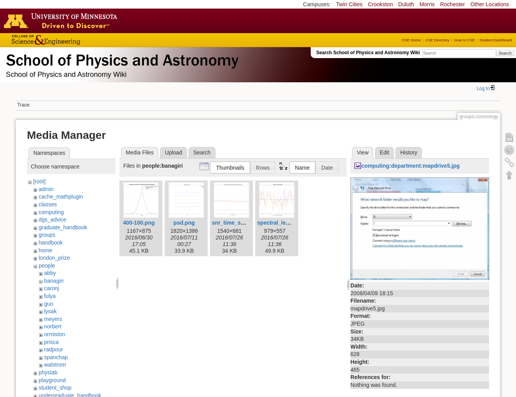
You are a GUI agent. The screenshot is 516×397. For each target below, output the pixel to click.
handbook (51, 242)
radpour (53, 349)
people (47, 265)
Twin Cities (349, 4)
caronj (51, 288)
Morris (427, 4)
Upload (173, 152)
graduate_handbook (63, 227)
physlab (48, 372)
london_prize (54, 258)
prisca (51, 342)
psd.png (184, 223)
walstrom (55, 365)
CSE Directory (437, 40)
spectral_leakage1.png (286, 223)
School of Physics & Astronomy (121, 58)
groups (47, 235)
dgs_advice (52, 219)
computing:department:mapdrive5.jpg (410, 166)
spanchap (56, 357)
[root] (39, 181)
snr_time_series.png (238, 223)
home (45, 250)
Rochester (452, 4)
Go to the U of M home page (62, 21)
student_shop (55, 388)
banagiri (54, 281)
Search (504, 53)
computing (51, 212)
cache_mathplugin (61, 196)
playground (52, 380)
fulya (50, 296)
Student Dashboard (496, 40)
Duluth (406, 4)
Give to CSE (464, 40)
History (409, 152)
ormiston (54, 334)
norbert (52, 326)
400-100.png (139, 223)
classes (48, 204)
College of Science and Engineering (70, 40)
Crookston (380, 4)
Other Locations (489, 4)
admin (46, 189)
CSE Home (411, 40)
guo (48, 304)
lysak (50, 311)
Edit (384, 152)
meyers (53, 319)
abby (50, 273)
